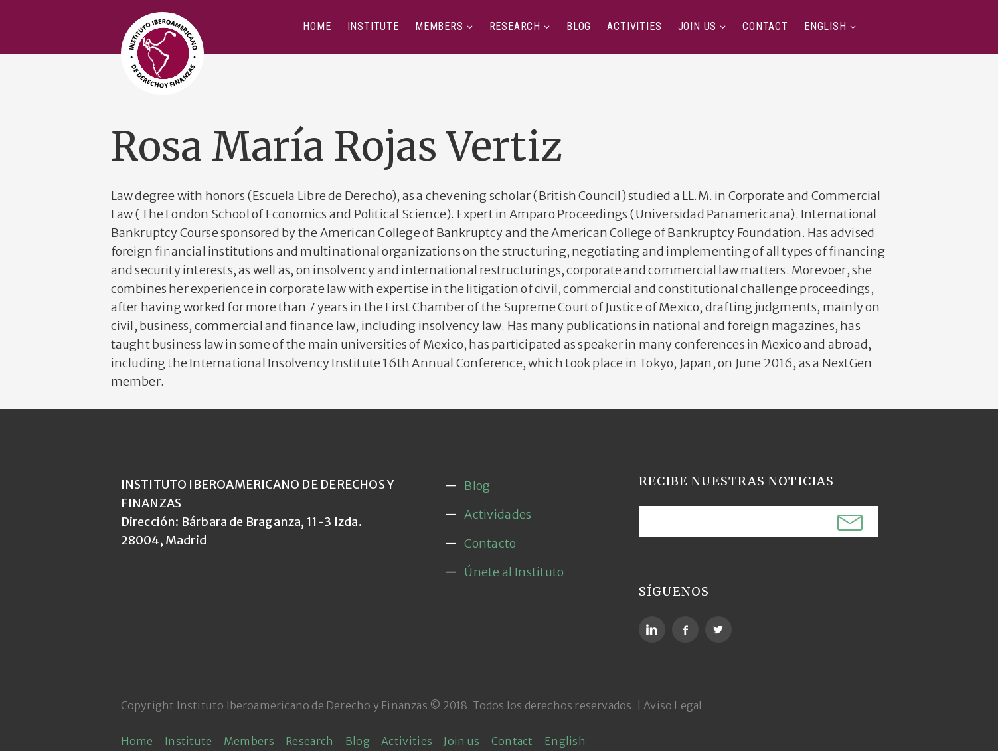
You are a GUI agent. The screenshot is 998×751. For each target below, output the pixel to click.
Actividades (497, 514)
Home (317, 26)
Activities (634, 26)
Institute (373, 26)
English (825, 26)
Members (439, 26)
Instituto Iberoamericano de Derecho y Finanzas (302, 705)
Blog (578, 26)
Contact (765, 26)
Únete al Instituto (514, 572)
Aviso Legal (672, 705)
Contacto (490, 543)
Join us (697, 26)
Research (515, 26)
